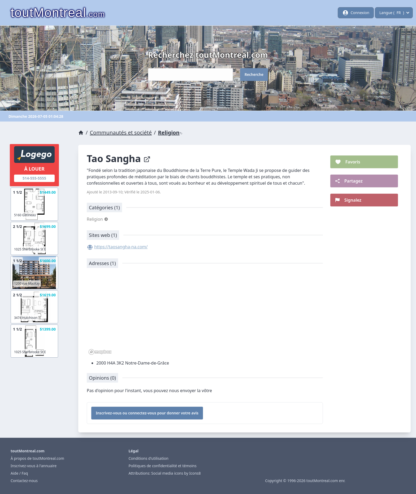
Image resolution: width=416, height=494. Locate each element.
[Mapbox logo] (100, 352)
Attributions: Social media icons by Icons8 (164, 473)
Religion (170, 132)
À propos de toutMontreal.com (37, 458)
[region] (205, 314)
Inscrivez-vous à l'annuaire (34, 465)
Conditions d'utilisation (148, 458)
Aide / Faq (19, 473)
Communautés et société (121, 132)
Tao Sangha (119, 158)
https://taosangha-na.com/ (121, 247)
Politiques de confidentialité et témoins (162, 465)
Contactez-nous (24, 480)
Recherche (254, 74)
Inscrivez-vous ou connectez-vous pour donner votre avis (147, 412)
